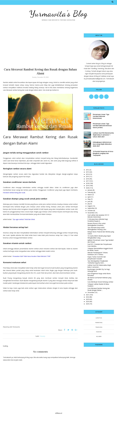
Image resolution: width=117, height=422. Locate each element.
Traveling (98, 327)
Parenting (98, 322)
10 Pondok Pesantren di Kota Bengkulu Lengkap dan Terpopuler (103, 153)
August (90, 206)
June (89, 201)
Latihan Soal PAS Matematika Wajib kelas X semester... (99, 266)
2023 (87, 299)
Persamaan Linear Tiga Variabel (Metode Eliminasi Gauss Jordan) (102, 125)
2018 (87, 183)
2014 (87, 174)
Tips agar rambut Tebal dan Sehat (24, 219)
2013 (87, 172)
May (89, 199)
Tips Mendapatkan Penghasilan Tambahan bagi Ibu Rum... (98, 262)
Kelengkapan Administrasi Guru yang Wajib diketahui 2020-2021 (102, 144)
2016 (87, 179)
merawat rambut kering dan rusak (14, 193)
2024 (87, 301)
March (90, 195)
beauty (42, 336)
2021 (87, 295)
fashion (99, 332)
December (91, 292)
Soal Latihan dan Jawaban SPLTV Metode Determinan (98, 216)
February (90, 192)
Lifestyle (99, 318)
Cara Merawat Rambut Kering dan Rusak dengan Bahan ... (99, 289)
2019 (87, 185)
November (91, 213)
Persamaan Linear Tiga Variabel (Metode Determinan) (101, 116)
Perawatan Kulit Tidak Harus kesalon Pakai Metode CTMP (31, 256)
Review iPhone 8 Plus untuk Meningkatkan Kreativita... (97, 224)
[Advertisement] (40, 47)
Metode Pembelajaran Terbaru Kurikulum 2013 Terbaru (98, 253)
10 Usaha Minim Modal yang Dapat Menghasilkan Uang (99, 237)
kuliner (98, 336)
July (89, 204)
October (90, 210)
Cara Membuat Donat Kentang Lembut (100, 282)
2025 (87, 304)
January (90, 190)
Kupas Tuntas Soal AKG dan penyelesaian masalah (97, 258)
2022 (87, 297)
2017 (87, 181)
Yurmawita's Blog (58, 14)
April (89, 197)
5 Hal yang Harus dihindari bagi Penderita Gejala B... (98, 220)
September (91, 208)
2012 (87, 170)
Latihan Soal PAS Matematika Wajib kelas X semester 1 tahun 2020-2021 (103, 135)
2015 (87, 176)
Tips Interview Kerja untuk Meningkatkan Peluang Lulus (97, 228)
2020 (87, 188)
